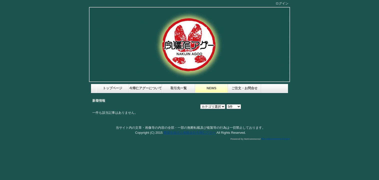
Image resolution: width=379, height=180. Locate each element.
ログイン (282, 3)
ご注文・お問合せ (245, 88)
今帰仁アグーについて (145, 88)
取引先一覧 (178, 88)
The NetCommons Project (275, 139)
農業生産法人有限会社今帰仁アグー (190, 132)
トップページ (112, 88)
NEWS (211, 88)
